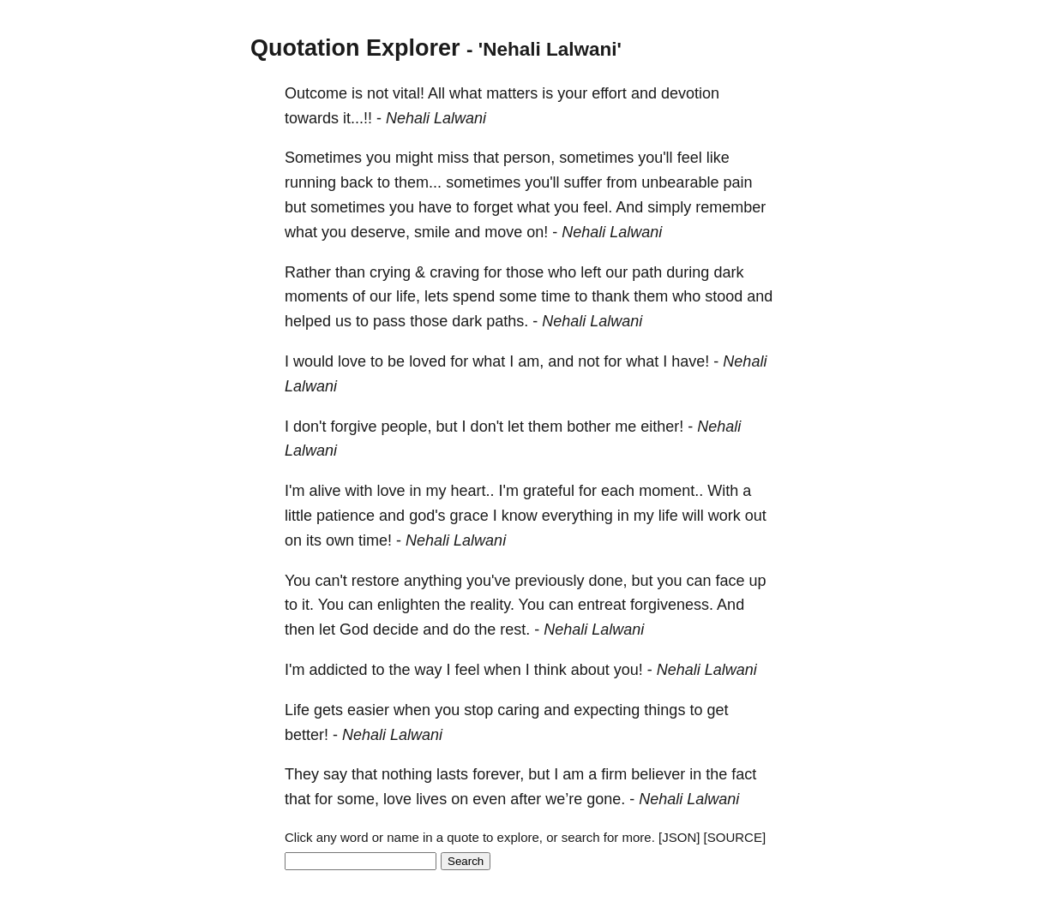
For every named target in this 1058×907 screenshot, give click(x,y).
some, (358, 799)
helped (308, 321)
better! (306, 734)
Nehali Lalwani (436, 118)
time (555, 296)
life (668, 515)
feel (689, 157)
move (503, 232)
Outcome (316, 93)
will (693, 515)
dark (728, 272)
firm (614, 774)
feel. (597, 207)
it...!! (357, 118)
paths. (507, 321)
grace (469, 515)
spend (474, 296)
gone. (605, 799)
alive (324, 490)
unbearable (679, 182)
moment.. (671, 490)
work (724, 515)
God (354, 629)
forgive (353, 426)
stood (723, 296)
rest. (515, 629)
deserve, (380, 232)
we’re (563, 799)
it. (308, 604)
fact (743, 774)
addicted (338, 669)
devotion (690, 93)
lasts (452, 774)
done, (607, 580)
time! (375, 540)
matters (512, 93)
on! (537, 232)
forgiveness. (671, 604)
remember (730, 207)
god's (427, 515)
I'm (294, 490)
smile (432, 232)
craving (454, 272)
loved (427, 361)
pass (389, 321)
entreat (602, 604)
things (664, 710)
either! (661, 426)
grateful (548, 490)
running (310, 182)
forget (493, 207)
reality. (492, 604)
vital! (408, 93)
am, (531, 361)
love (352, 361)
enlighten (408, 604)
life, (408, 296)
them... (418, 182)
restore (376, 580)
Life (297, 710)
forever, (498, 774)
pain (737, 182)
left (590, 272)
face (730, 580)
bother (588, 426)
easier (368, 710)
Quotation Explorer (355, 48)
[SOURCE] (735, 837)
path (647, 272)
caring (518, 710)
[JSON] (679, 837)
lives (431, 799)
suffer (583, 182)
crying (390, 272)
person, (529, 157)
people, (407, 426)
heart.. (473, 490)
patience (345, 515)
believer (658, 774)
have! (690, 361)
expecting (607, 710)
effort (609, 93)
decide (395, 629)
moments (316, 296)
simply (669, 207)
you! (628, 669)
